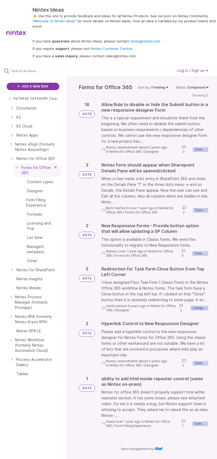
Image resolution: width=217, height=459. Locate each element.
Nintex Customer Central (111, 48)
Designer (151, 152)
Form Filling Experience (133, 426)
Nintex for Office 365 (125, 152)
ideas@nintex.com (145, 41)
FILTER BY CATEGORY (28, 98)
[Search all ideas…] (35, 71)
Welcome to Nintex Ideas (54, 21)
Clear (53, 98)
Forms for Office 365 (141, 212)
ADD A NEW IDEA (32, 86)
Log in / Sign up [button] (193, 70)
